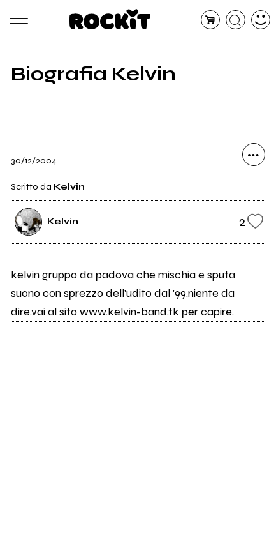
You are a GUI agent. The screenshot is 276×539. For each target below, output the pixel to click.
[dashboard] (261, 20)
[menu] (15, 20)
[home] (109, 19)
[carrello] (211, 20)
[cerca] (235, 20)
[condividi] (253, 154)
